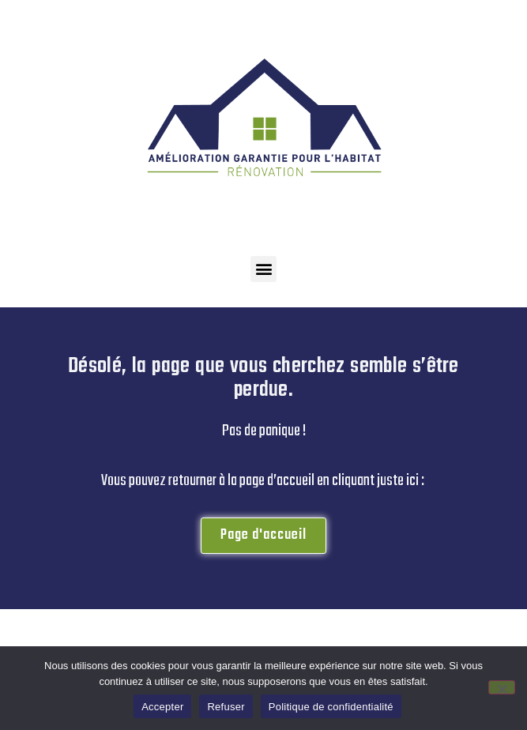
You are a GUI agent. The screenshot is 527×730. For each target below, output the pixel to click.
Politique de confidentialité (331, 707)
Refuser (225, 707)
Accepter (162, 707)
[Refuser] (501, 687)
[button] (263, 269)
